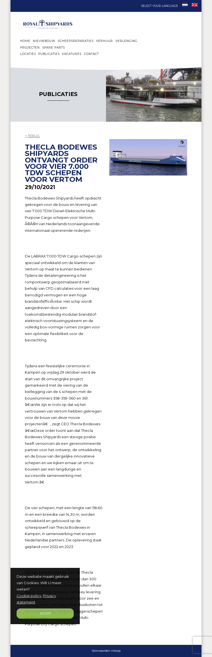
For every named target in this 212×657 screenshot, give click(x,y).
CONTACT (91, 54)
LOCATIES (28, 54)
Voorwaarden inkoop (106, 651)
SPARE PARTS (53, 47)
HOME (25, 41)
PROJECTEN (30, 47)
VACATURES (71, 54)
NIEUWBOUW (44, 41)
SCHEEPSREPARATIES (76, 41)
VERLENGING (126, 41)
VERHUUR (104, 41)
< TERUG (32, 136)
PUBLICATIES (49, 54)
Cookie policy (29, 596)
